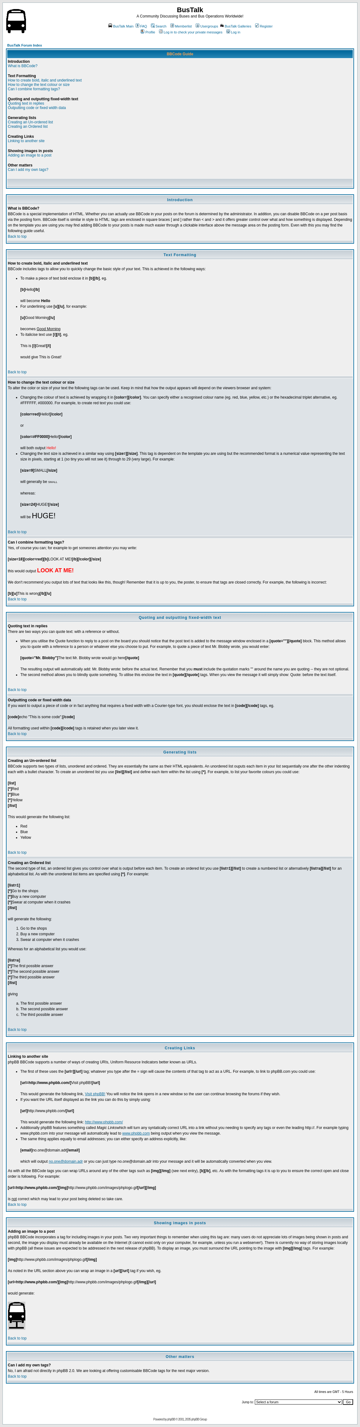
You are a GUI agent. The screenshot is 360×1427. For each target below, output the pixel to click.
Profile (148, 32)
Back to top (17, 236)
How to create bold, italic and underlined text (45, 80)
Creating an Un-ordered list (30, 122)
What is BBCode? (23, 66)
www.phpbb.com (136, 1133)
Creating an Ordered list (28, 126)
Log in (233, 32)
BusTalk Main (120, 26)
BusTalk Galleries (235, 26)
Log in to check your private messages (191, 32)
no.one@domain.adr (66, 1161)
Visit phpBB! (95, 1094)
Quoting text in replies (26, 103)
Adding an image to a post (29, 155)
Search (159, 26)
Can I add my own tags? (28, 169)
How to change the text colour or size (38, 84)
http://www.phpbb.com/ (104, 1122)
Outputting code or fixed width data (37, 108)
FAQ (141, 26)
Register (264, 26)
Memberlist (181, 26)
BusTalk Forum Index (24, 45)
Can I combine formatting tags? (34, 89)
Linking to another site (26, 141)
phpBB (171, 1419)
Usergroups (207, 26)
